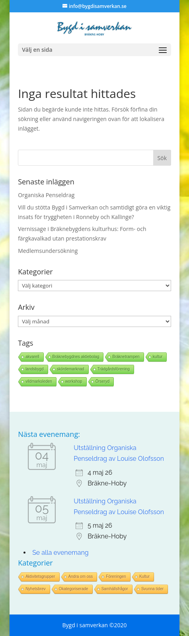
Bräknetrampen (125, 356)
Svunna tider (152, 589)
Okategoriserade (73, 589)
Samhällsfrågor (114, 589)
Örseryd (102, 381)
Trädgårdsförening (113, 369)
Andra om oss (80, 576)
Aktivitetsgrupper (40, 576)
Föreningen (116, 576)
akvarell (32, 356)
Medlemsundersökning (48, 250)
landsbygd (34, 369)
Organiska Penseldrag (46, 195)
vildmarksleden (38, 381)
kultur (157, 356)
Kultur (144, 576)
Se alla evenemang (60, 552)
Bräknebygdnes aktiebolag (76, 356)
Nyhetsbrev (35, 589)
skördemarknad (70, 369)
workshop (73, 381)
